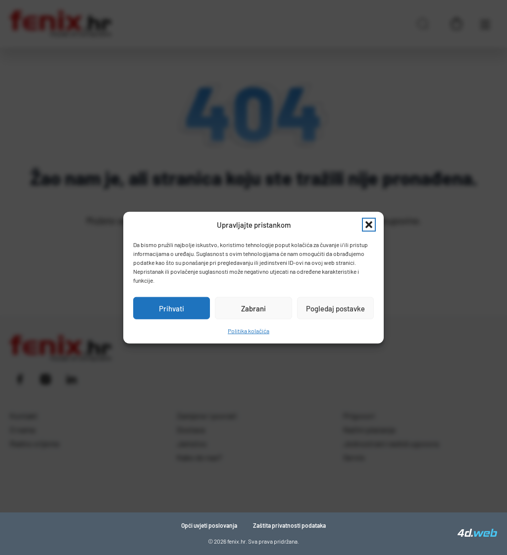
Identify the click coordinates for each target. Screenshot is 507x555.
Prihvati (171, 307)
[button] (369, 225)
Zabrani (253, 307)
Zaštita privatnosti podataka (289, 525)
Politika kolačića (248, 330)
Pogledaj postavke (335, 307)
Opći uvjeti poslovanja (209, 525)
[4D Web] (477, 534)
